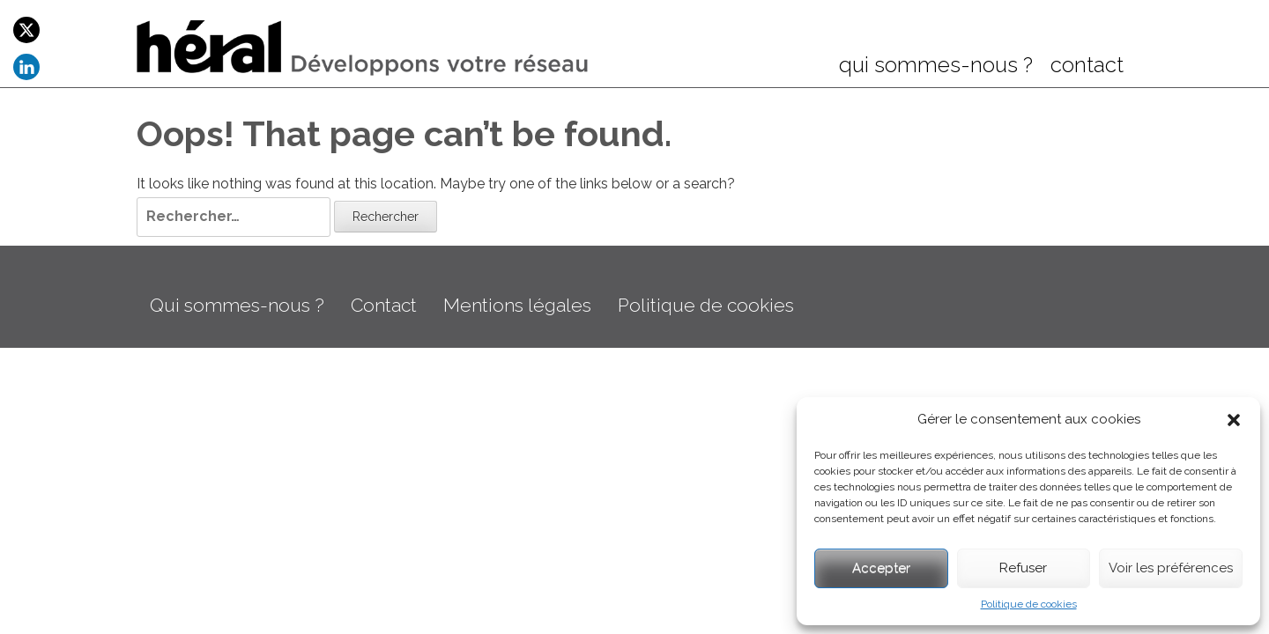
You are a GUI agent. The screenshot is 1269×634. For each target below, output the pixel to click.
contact (1087, 66)
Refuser (1023, 568)
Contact (384, 305)
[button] (1234, 420)
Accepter (881, 568)
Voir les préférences (1171, 568)
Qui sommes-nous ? (237, 305)
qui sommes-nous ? (936, 66)
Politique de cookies (1029, 604)
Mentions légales (517, 305)
